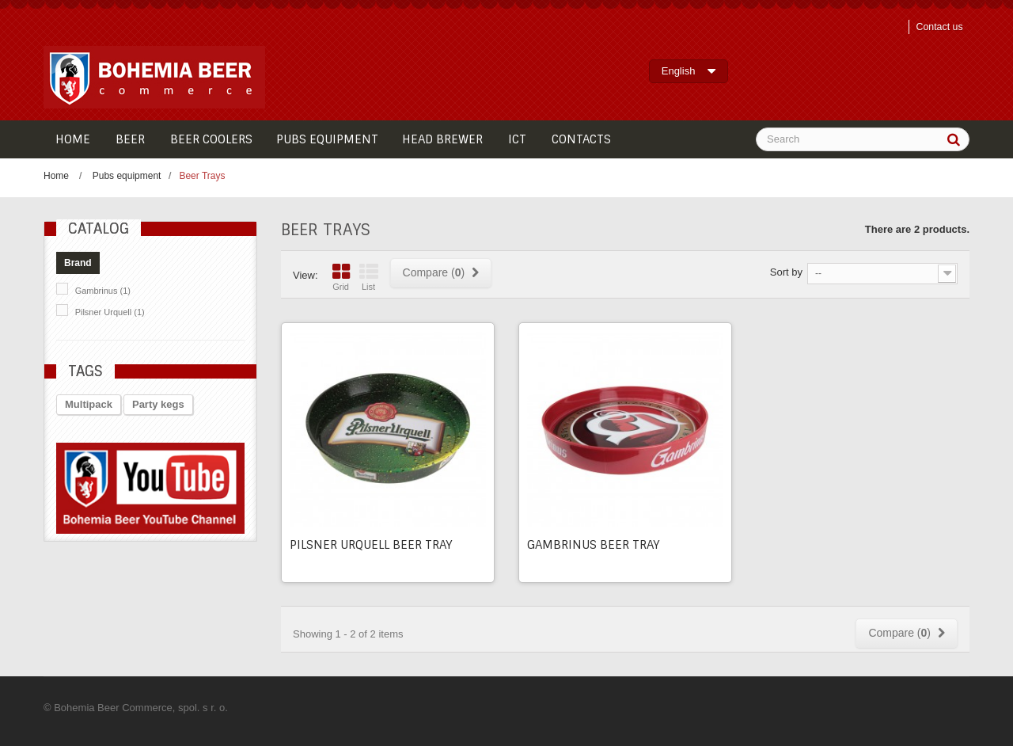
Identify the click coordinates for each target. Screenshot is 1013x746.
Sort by (786, 272)
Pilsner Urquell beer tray (371, 545)
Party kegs (158, 404)
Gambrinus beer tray (593, 545)
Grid (341, 277)
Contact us (937, 26)
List (368, 277)
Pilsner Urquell (110, 312)
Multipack (88, 404)
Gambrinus (103, 290)
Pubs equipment (127, 175)
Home (56, 175)
